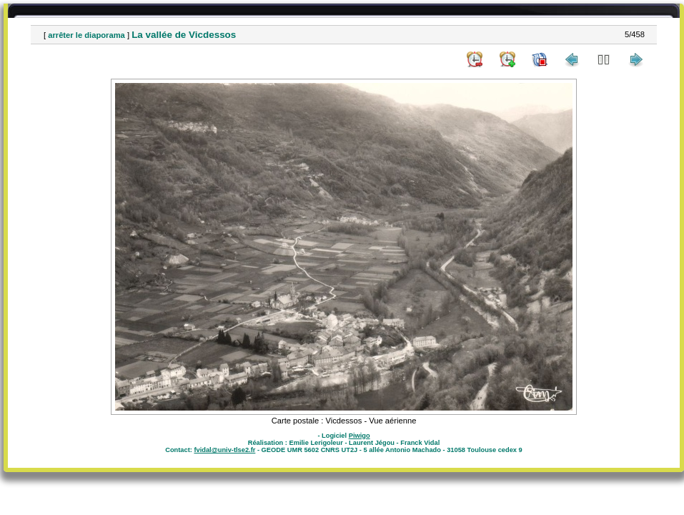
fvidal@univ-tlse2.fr (224, 449)
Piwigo (359, 435)
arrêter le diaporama (86, 35)
